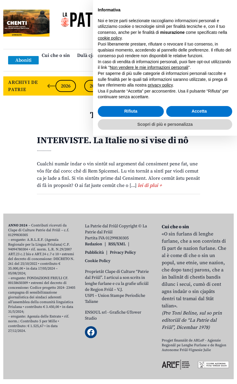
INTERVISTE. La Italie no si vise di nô (112, 140)
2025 (94, 86)
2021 (209, 86)
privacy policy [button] (160, 333)
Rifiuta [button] (130, 359)
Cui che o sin (56, 55)
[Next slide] (224, 86)
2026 (65, 86)
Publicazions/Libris (171, 55)
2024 (123, 86)
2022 (181, 86)
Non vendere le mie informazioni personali (149, 315)
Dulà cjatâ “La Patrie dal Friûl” (110, 55)
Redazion (93, 244)
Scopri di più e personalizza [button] (165, 372)
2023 (152, 86)
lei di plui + (150, 185)
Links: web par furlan (117, 65)
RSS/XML (117, 244)
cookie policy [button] (110, 286)
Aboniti (23, 60)
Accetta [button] (199, 359)
